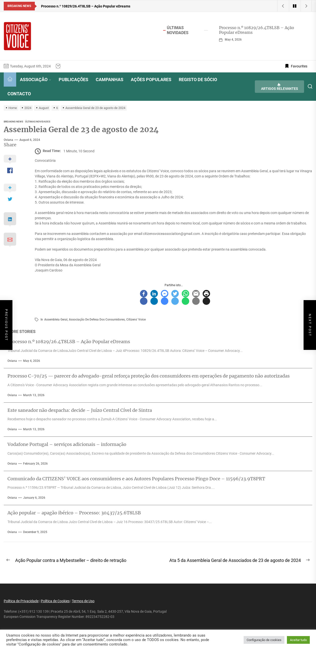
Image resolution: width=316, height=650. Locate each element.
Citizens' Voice (136, 319)
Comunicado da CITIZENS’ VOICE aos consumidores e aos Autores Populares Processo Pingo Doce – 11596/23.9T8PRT (136, 479)
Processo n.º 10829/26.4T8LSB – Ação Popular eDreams (256, 30)
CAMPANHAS (109, 79)
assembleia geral (55, 319)
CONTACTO (19, 93)
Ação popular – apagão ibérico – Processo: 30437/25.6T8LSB (74, 513)
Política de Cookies (55, 601)
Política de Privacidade (21, 601)
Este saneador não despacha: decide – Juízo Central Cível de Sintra (79, 410)
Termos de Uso (83, 601)
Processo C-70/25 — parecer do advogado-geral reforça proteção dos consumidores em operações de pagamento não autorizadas (148, 376)
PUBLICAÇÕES (73, 79)
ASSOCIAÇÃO (35, 79)
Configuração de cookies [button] (264, 640)
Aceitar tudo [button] (298, 640)
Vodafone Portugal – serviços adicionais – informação (66, 444)
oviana (8, 140)
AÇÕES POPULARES (151, 79)
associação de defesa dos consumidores (97, 319)
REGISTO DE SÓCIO (198, 79)
